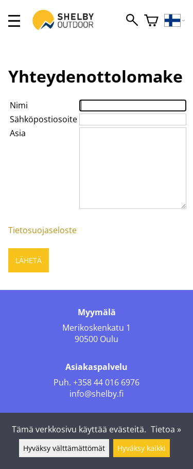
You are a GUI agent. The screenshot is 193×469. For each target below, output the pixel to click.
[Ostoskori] (151, 21)
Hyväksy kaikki (141, 448)
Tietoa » (166, 429)
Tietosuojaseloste (42, 230)
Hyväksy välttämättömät (64, 448)
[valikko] (14, 21)
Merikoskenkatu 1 (96, 327)
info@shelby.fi (96, 393)
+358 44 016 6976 (106, 382)
